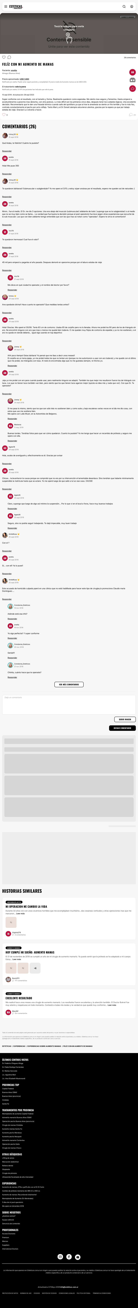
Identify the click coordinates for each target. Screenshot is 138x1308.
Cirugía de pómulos (9, 1173)
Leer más (20, 913)
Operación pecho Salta (11, 1144)
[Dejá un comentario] (69, 705)
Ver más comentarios (69, 684)
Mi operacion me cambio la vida (26, 906)
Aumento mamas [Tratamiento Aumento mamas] (13, 948)
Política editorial (84, 1293)
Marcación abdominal (10, 1162)
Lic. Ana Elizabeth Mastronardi (13, 1078)
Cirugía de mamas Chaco (11, 1148)
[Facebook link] (69, 1257)
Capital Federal (8, 1089)
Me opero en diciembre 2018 (13, 1206)
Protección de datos (10, 1293)
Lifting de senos (8, 1158)
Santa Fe (5, 1104)
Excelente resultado (19, 998)
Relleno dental (7, 1166)
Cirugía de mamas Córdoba (12, 1125)
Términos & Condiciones (102, 1293)
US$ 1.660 (24, 79)
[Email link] (77, 1257)
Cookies (37, 1293)
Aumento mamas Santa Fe (12, 1129)
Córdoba (5, 1100)
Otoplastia (6, 1169)
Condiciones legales (67, 1293)
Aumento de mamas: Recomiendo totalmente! (19, 1195)
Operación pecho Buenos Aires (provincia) (18, 1121)
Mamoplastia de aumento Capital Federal (17, 1114)
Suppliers (5, 1245)
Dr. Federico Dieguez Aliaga (12, 1063)
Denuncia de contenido (11, 1224)
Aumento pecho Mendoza (12, 1133)
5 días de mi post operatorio (12, 1202)
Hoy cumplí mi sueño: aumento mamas (30, 952)
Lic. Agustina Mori (9, 1075)
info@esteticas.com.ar (69, 1287)
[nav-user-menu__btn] (131, 6)
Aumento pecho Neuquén (12, 1136)
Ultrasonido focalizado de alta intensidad (17, 1177)
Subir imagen (125, 719)
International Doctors (10, 1249)
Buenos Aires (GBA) (9, 1092)
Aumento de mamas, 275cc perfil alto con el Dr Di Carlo (23, 1187)
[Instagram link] (60, 1257)
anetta (14, 70)
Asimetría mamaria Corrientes (13, 1140)
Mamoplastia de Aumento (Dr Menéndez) (17, 1198)
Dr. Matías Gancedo (9, 1071)
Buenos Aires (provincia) (11, 1096)
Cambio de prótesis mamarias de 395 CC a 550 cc (21, 1191)
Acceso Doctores (8, 1234)
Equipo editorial (8, 1220)
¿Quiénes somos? (8, 1216)
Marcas (5, 1241)
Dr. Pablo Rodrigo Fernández (13, 1067)
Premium (5, 1237)
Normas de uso (25, 1293)
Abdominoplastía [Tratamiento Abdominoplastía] (14, 902)
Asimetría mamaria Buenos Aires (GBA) (16, 1117)
